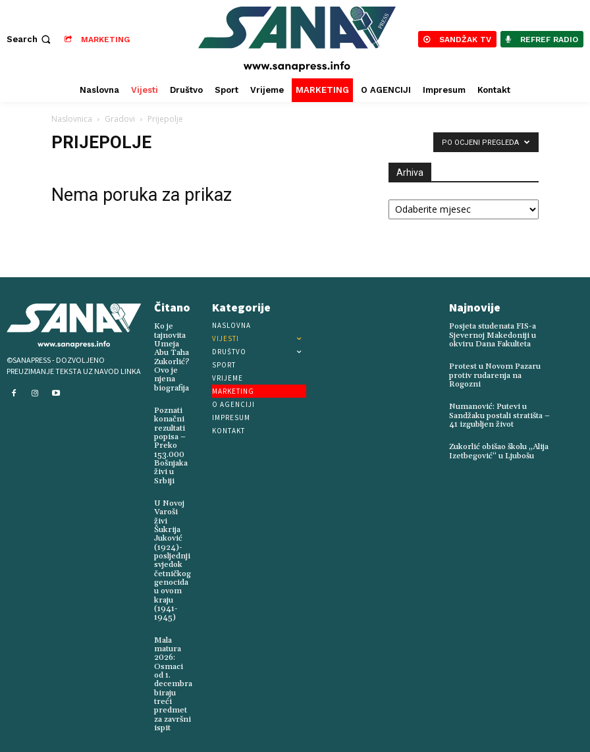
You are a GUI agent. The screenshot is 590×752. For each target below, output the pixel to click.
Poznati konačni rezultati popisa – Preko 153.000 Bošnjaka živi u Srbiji (170, 445)
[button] (30, 39)
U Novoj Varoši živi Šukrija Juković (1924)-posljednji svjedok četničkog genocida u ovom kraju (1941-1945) (172, 558)
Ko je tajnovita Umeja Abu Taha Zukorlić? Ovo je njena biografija (171, 356)
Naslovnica (71, 118)
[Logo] (296, 39)
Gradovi (120, 118)
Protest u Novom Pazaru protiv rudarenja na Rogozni (494, 375)
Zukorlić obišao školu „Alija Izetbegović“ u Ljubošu (497, 450)
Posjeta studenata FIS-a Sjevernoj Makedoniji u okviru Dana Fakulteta (492, 334)
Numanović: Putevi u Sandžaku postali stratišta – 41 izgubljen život (499, 415)
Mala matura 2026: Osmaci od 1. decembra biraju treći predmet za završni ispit (173, 680)
